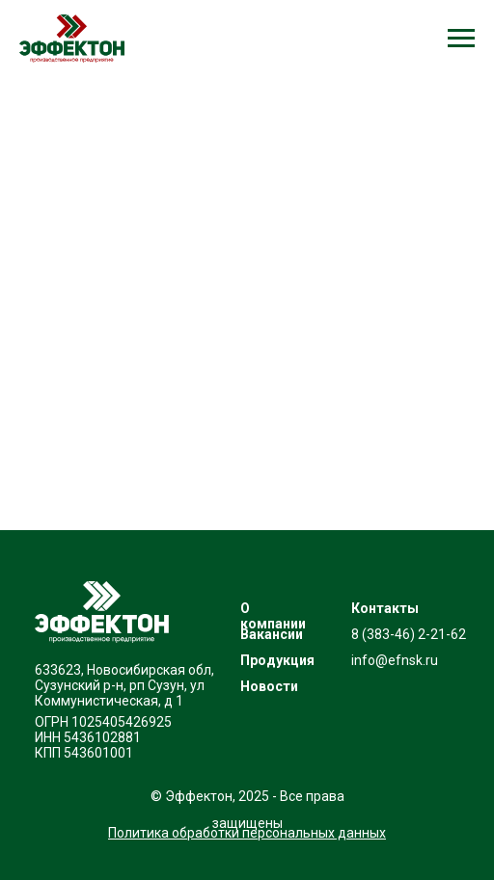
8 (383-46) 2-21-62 (408, 634)
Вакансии (271, 634)
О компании (273, 615)
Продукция (277, 660)
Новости (269, 686)
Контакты (385, 608)
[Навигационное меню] (461, 38)
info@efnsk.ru (394, 660)
